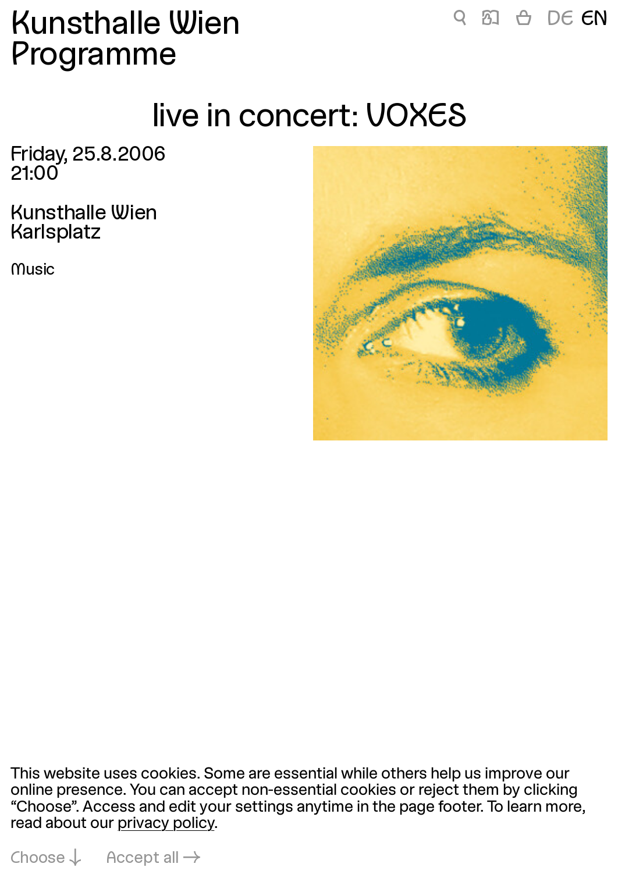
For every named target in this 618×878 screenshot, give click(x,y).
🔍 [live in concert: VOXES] (459, 19)
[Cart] (523, 20)
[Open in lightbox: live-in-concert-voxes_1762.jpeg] (460, 293)
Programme (93, 56)
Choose (37, 859)
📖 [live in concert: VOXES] (490, 19)
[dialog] (309, 817)
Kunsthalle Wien (125, 25)
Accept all (142, 859)
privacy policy (166, 824)
